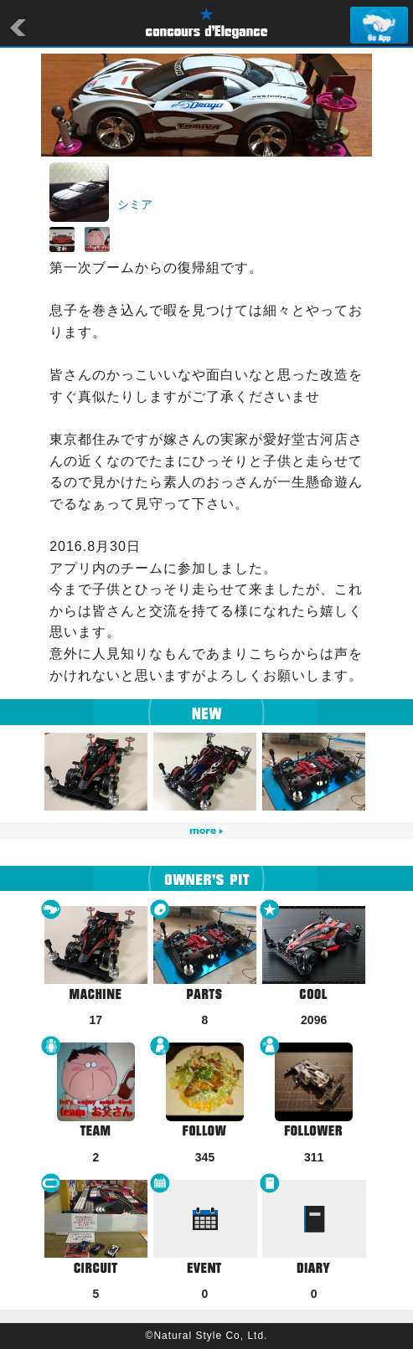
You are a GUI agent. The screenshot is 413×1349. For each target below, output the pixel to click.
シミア (134, 204)
